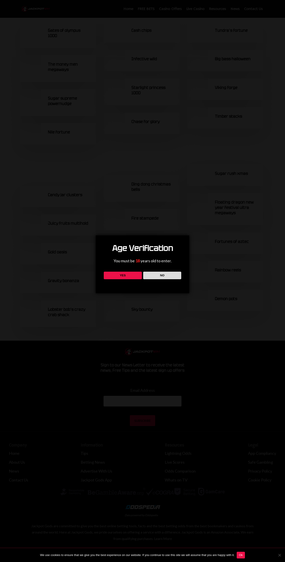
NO (162, 275)
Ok (241, 555)
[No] (279, 555)
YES (123, 275)
